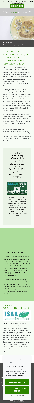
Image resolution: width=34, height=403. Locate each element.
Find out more (17, 6)
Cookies (20, 376)
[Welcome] (10, 12)
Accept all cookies (17, 382)
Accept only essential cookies (17, 390)
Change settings (17, 396)
